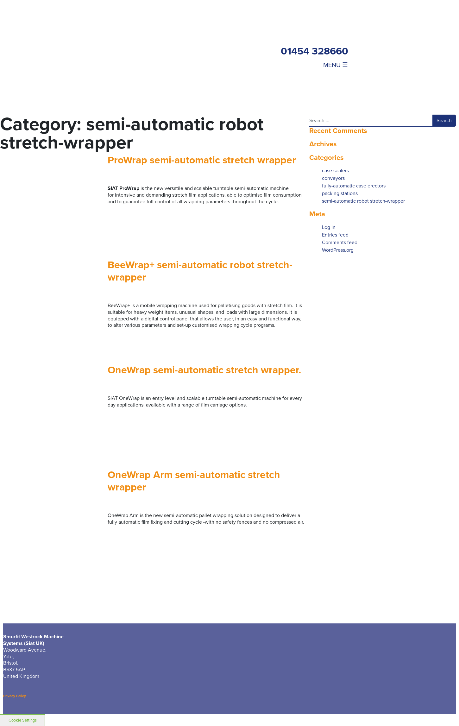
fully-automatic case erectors (354, 185)
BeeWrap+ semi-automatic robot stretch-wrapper (200, 271)
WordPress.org (338, 250)
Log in (329, 227)
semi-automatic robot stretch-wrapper (363, 201)
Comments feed (339, 242)
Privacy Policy (14, 695)
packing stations (340, 193)
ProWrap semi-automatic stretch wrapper (202, 160)
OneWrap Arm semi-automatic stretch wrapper (194, 481)
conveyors (333, 178)
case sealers (335, 170)
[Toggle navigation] (328, 65)
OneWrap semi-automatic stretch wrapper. (204, 370)
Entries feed (335, 234)
